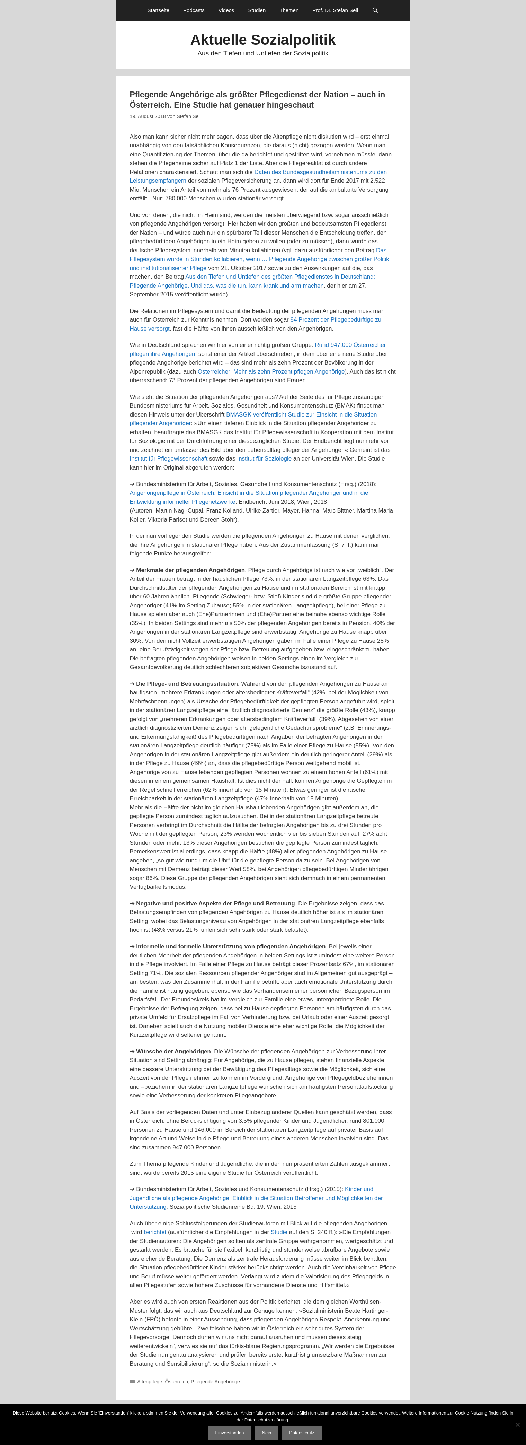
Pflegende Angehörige (215, 1381)
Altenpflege (149, 1381)
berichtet (155, 1232)
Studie (279, 1232)
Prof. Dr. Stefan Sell (335, 10)
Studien (257, 10)
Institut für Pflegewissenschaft (169, 458)
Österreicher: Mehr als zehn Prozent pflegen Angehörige (271, 371)
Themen (288, 10)
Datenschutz (301, 1432)
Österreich (176, 1381)
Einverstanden (229, 1432)
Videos (226, 10)
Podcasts (194, 10)
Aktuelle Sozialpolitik (263, 40)
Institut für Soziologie (264, 458)
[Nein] (517, 1424)
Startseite (158, 10)
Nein (266, 1432)
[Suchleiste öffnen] (375, 10)
